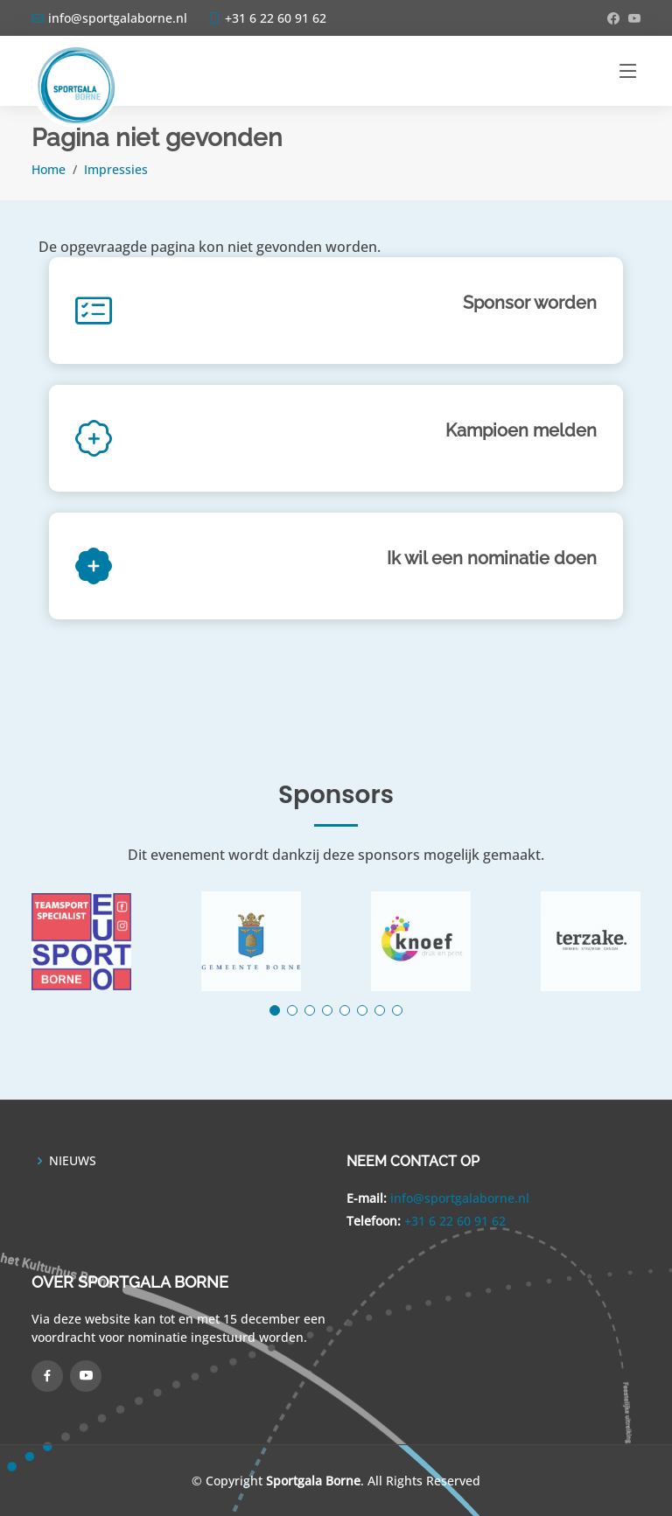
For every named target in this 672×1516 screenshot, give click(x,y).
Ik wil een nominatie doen (492, 558)
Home (49, 169)
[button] (275, 1010)
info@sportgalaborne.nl (459, 1198)
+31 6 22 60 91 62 (455, 1220)
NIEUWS (72, 1161)
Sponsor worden (530, 302)
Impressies (116, 169)
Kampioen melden (521, 430)
